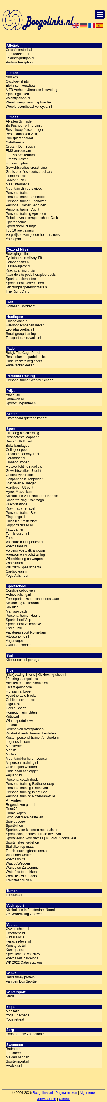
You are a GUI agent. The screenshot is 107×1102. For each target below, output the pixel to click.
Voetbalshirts (15, 859)
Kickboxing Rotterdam (22, 603)
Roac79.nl (13, 809)
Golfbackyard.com (19, 475)
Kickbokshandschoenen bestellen (31, 733)
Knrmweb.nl (15, 399)
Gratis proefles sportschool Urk (29, 172)
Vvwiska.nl (14, 1066)
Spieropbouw (16, 222)
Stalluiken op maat (20, 847)
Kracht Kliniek (16, 180)
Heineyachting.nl (18, 595)
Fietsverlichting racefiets (24, 466)
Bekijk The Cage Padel (23, 353)
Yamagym (13, 239)
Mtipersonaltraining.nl (22, 763)
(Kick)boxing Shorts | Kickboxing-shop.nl (36, 675)
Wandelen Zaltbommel (23, 868)
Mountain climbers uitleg (24, 188)
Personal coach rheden (23, 779)
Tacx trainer (14, 529)
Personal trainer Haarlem (24, 616)
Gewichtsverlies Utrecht (23, 471)
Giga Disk (13, 704)
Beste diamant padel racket (26, 357)
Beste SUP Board (19, 441)
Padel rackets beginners (24, 361)
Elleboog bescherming (22, 433)
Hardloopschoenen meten (25, 325)
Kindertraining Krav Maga (25, 500)
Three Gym (14, 628)
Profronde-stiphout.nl (21, 62)
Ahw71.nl (13, 395)
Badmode (13, 1049)
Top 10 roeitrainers (20, 230)
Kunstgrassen (16, 950)
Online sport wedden (21, 767)
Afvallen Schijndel (19, 121)
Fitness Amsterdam (20, 155)
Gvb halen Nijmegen (21, 483)
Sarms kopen (16, 813)
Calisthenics (15, 142)
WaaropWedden (18, 863)
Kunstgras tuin (17, 946)
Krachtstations (16, 504)
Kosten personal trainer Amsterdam (32, 738)
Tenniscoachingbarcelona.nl (26, 851)
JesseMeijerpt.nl (18, 266)
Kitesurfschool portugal (23, 660)
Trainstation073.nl (19, 880)
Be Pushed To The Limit (24, 126)
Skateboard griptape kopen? (27, 418)
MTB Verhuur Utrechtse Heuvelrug (31, 90)
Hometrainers (16, 176)
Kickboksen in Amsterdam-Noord (30, 910)
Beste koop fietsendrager (24, 130)
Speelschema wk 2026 (23, 954)
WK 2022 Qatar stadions (24, 962)
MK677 (11, 754)
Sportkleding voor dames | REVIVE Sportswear (41, 838)
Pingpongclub (16, 517)
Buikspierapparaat (19, 138)
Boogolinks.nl (43, 1093)
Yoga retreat (15, 1019)
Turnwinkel (14, 895)
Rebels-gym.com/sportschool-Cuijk (32, 218)
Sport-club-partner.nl (21, 403)
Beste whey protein (20, 977)
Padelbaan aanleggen (22, 771)
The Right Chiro (17, 291)
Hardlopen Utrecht (19, 487)
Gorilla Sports (16, 708)
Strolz (10, 996)
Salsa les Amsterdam (22, 521)
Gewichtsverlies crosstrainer (27, 167)
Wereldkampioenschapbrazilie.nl (30, 102)
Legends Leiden (18, 742)
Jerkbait (12, 725)
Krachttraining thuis (20, 270)
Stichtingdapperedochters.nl (27, 287)
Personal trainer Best (21, 513)
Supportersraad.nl (19, 525)
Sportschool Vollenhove (23, 624)
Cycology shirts (17, 81)
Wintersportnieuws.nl (21, 721)
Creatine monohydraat (22, 454)
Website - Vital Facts (21, 876)
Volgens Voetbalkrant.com (25, 550)
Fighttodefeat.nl (17, 54)
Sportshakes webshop (22, 842)
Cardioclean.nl (17, 571)
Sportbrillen (14, 826)
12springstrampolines (22, 679)
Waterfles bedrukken (21, 872)
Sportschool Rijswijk (21, 226)
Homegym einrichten (21, 712)
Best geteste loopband (22, 437)
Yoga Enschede (17, 1015)
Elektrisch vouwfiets (20, 86)
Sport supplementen (21, 279)
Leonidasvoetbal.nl (20, 329)
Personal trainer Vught (22, 209)
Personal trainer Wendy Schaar (29, 380)
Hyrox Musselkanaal (21, 492)
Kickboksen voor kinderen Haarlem (32, 496)
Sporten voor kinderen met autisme (32, 830)
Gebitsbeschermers (20, 700)
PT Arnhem (14, 800)
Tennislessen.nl (17, 534)
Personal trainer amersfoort (26, 197)
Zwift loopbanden (18, 645)
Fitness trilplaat (17, 163)
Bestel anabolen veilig (22, 134)
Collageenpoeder (18, 450)
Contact (64, 1099)
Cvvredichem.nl (17, 929)
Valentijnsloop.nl (18, 98)
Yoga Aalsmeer (17, 576)
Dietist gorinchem (19, 687)
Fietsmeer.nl (15, 1053)
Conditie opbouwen (20, 590)
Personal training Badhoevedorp (30, 784)
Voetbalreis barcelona (22, 958)
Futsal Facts (15, 937)
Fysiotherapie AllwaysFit (24, 258)
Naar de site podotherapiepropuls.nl (32, 275)
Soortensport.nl (17, 1061)
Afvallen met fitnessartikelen (27, 683)
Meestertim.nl (16, 746)
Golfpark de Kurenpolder (24, 479)
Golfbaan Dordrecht (20, 306)
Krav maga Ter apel (20, 508)
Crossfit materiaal (19, 50)
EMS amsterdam (18, 151)
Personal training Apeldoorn (26, 214)
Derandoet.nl (15, 458)
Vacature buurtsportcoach (25, 542)
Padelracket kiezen (20, 365)
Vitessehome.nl (17, 637)
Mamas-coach (16, 611)
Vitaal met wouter (19, 855)
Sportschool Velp (18, 620)
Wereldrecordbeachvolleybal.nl (29, 107)
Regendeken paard (20, 805)
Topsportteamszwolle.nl (23, 338)
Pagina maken (66, 1093)
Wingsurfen (14, 563)
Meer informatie (17, 184)
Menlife (11, 750)
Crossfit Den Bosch (20, 147)
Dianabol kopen (17, 462)
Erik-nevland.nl (17, 321)
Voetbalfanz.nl (16, 546)
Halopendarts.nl (17, 262)
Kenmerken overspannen (25, 729)
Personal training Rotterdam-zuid (30, 796)
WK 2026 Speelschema (23, 567)
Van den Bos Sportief (22, 981)
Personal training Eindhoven (27, 788)
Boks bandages (17, 446)
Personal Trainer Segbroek (26, 205)
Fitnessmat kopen (19, 691)
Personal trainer (18, 193)
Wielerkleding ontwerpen (24, 559)
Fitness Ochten (17, 159)
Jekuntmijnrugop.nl (20, 58)
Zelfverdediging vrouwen (24, 914)
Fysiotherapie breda (21, 696)
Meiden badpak (17, 1057)
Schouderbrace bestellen (24, 817)
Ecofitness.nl (15, 933)
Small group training (21, 334)
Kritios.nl (12, 717)
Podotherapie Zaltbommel (25, 1034)
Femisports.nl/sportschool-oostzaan (32, 599)
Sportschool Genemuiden (25, 283)
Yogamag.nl (15, 641)
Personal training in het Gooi (27, 792)
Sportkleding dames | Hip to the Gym (33, 834)
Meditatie (13, 1011)
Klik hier (12, 607)
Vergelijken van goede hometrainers (33, 235)
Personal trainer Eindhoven (26, 201)
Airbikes (12, 77)
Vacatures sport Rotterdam (26, 632)
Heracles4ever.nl (18, 941)
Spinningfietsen (17, 94)
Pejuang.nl (14, 775)
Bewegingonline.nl (19, 254)
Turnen (11, 538)
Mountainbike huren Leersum (27, 758)
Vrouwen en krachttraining (25, 555)
